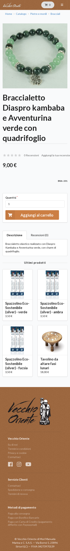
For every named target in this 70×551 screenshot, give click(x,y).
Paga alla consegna (19, 513)
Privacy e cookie (17, 452)
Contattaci (14, 457)
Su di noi (13, 444)
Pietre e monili (38, 14)
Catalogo (21, 14)
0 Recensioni (31, 155)
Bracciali (55, 14)
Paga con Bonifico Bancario (23, 517)
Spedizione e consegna (21, 489)
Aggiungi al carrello (29, 215)
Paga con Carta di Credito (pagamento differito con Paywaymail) (30, 523)
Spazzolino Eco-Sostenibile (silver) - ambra (52, 307)
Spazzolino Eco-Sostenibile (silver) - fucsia (17, 363)
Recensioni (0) (39, 235)
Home (8, 14)
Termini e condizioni (19, 448)
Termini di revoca (18, 493)
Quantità (10, 197)
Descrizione (14, 235)
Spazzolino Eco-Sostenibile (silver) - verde (17, 307)
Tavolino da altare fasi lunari (49, 363)
